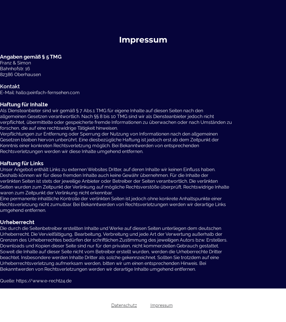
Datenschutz (124, 305)
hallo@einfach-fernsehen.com (48, 92)
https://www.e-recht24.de (44, 281)
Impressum (161, 305)
